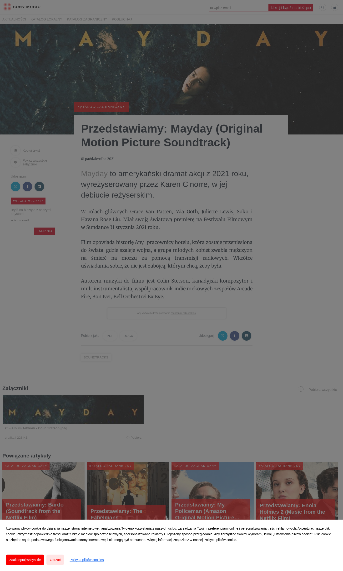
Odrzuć (55, 560)
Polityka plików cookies (87, 560)
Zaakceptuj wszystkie (25, 560)
